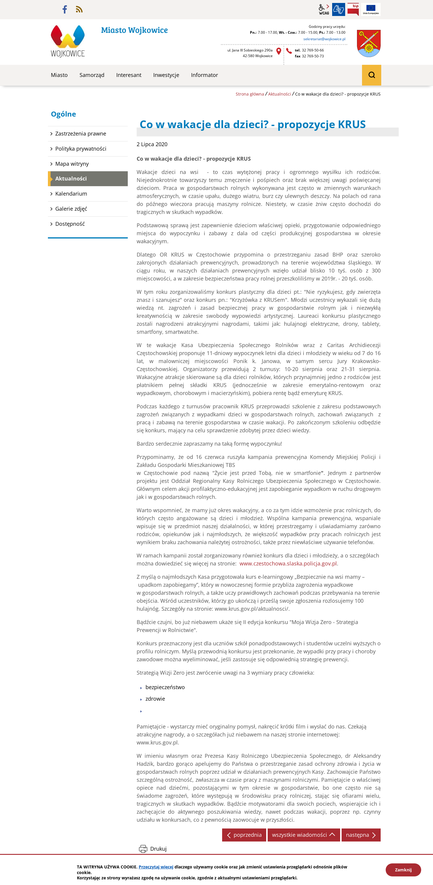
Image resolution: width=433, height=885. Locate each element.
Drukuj (158, 848)
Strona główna (250, 94)
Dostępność (70, 223)
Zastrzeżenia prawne (80, 133)
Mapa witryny (72, 163)
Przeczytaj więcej (156, 867)
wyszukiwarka (371, 75)
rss (79, 9)
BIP (353, 9)
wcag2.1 (324, 9)
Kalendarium (71, 193)
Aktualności (279, 94)
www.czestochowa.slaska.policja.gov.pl (288, 563)
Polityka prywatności (80, 148)
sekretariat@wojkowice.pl (324, 38)
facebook (64, 9)
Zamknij (403, 870)
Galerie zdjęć (71, 208)
